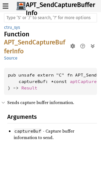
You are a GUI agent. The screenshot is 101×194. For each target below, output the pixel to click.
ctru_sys (12, 27)
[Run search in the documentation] (50, 17)
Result (29, 88)
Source (11, 58)
